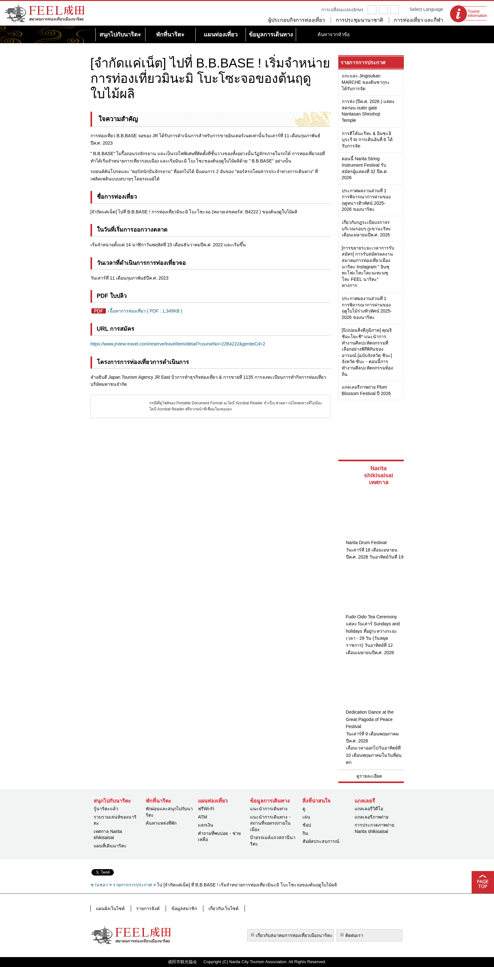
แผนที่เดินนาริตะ (110, 845)
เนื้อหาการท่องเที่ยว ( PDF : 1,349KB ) (145, 310)
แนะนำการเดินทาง (268, 808)
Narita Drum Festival (366, 542)
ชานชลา (99, 884)
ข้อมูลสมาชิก (182, 908)
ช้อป (306, 825)
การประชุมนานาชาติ (359, 20)
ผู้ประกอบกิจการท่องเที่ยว (296, 20)
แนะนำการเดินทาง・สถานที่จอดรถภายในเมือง (271, 823)
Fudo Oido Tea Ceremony (371, 616)
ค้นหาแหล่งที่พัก (161, 823)
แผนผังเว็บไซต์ (110, 908)
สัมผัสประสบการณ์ (320, 841)
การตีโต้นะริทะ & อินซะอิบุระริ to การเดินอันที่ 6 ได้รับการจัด (367, 139)
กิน (305, 833)
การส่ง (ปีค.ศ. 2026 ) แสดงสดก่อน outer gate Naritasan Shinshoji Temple (368, 111)
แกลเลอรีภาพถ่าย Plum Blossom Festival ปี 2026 (366, 390)
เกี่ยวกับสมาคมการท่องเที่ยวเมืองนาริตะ (294, 935)
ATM (202, 817)
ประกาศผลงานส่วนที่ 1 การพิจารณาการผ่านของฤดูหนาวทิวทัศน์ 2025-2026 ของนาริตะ (366, 200)
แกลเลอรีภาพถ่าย (371, 817)
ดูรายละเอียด (369, 776)
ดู (303, 808)
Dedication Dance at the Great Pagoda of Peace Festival (370, 719)
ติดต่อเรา (354, 935)
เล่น (306, 817)
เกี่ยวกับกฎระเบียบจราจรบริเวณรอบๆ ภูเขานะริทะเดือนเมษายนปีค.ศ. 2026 (366, 228)
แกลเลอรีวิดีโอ (369, 808)
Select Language (426, 9)
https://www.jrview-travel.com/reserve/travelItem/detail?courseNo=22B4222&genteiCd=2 (177, 343)
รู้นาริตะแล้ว (106, 808)
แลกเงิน (205, 825)
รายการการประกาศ (363, 62)
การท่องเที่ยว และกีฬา (418, 20)
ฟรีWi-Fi (206, 808)
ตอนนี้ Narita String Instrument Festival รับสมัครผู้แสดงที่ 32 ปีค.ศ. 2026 (365, 168)
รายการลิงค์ (147, 908)
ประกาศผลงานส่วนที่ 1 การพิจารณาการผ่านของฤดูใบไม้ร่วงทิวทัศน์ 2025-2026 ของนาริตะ (367, 308)
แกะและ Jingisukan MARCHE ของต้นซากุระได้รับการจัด (366, 82)
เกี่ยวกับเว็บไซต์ (220, 908)
